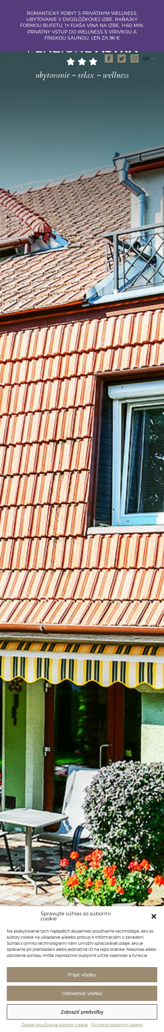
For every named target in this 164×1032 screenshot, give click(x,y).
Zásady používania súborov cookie (54, 1025)
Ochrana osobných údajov (117, 1025)
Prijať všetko (82, 975)
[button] (153, 916)
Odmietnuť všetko (82, 993)
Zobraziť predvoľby (82, 1012)
